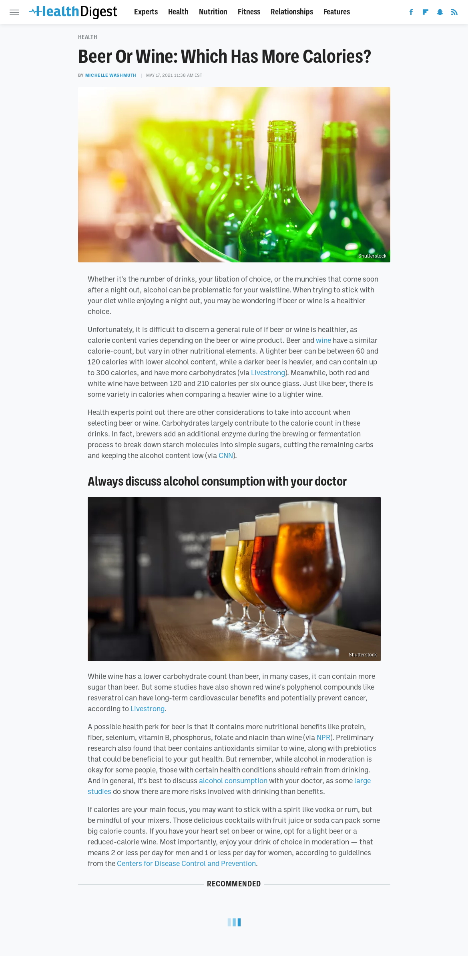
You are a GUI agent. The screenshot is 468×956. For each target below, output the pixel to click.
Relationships (292, 11)
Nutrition (213, 11)
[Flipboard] (426, 13)
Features (336, 11)
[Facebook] (411, 13)
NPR (323, 737)
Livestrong (268, 372)
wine (323, 340)
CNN (226, 455)
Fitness (249, 11)
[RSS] (454, 13)
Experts (146, 11)
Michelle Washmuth (111, 75)
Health (178, 11)
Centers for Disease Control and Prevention (186, 863)
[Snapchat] (440, 13)
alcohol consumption (233, 780)
